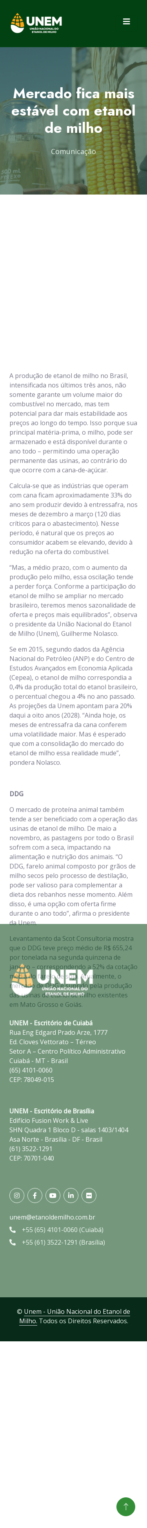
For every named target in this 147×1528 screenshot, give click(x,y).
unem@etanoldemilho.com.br (52, 1217)
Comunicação (73, 151)
